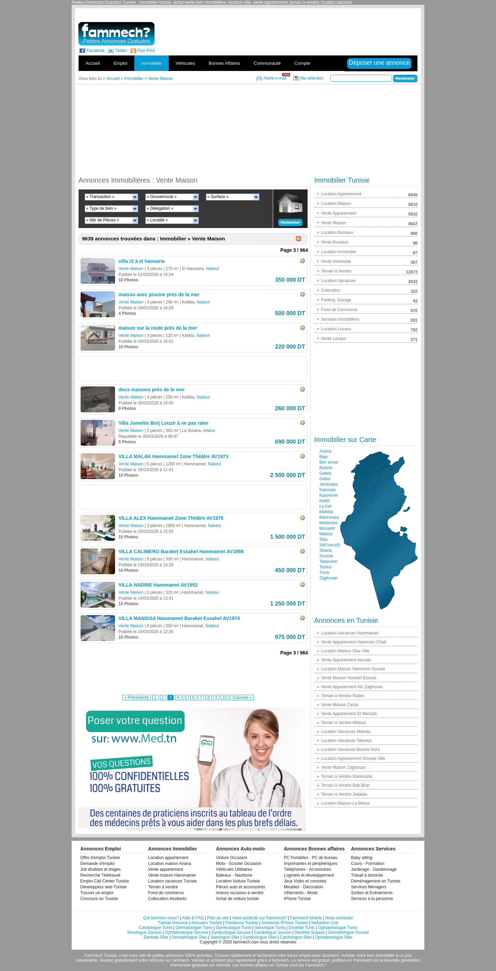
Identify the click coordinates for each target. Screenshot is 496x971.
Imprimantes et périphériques (310, 863)
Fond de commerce (166, 892)
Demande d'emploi (97, 863)
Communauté (267, 63)
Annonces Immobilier (172, 848)
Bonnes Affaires (224, 63)
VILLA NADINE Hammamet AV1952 (158, 585)
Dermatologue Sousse (348, 932)
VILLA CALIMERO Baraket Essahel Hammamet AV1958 (181, 551)
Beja (323, 456)
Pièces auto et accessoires (240, 887)
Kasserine (328, 495)
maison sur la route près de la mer (157, 328)
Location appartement (168, 857)
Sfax (323, 539)
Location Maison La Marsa (345, 803)
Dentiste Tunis (302, 927)
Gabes (325, 473)
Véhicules (185, 63)
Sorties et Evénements (372, 892)
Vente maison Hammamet (172, 875)
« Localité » (157, 220)
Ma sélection (311, 78)
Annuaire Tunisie (206, 922)
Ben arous (328, 462)
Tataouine (328, 561)
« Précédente (136, 697)
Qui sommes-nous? (161, 918)
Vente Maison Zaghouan (343, 767)
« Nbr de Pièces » (102, 220)
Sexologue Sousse (144, 932)
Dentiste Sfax (156, 937)
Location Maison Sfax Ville (345, 651)
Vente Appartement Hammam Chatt (353, 642)
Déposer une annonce (379, 62)
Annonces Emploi (100, 848)
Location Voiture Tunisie (238, 881)
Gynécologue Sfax (260, 937)
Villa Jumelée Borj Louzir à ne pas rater (163, 423)
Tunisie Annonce (173, 922)
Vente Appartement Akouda (346, 660)
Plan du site (218, 918)
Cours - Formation (367, 863)
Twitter (121, 50)
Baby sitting (361, 857)
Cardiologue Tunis (155, 927)
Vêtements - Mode (301, 892)
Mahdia (326, 511)
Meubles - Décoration (303, 887)
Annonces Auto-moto (240, 848)
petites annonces (168, 955)
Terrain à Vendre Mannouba (346, 776)
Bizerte (325, 467)
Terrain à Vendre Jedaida (344, 794)
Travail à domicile (367, 875)
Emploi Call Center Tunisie (104, 881)
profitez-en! (342, 960)
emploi (305, 955)
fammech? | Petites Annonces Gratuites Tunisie (116, 33)
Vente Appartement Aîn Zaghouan (352, 686)
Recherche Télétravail (100, 875)
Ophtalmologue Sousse (186, 932)
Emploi (120, 63)
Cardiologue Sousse (272, 932)
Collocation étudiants (167, 898)
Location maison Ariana (169, 863)
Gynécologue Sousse (230, 932)
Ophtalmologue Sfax (333, 937)
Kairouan (327, 489)
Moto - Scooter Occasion (238, 863)
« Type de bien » (101, 208)
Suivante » (242, 697)
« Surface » (217, 196)
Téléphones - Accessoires (307, 869)
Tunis (324, 572)
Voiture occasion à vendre (240, 892)
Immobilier (151, 63)
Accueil (92, 63)
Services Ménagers (368, 887)
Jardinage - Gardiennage (374, 869)
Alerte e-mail (274, 78)
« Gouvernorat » (162, 196)
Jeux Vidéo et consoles (305, 881)
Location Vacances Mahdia (345, 731)
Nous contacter (339, 918)
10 (225, 697)
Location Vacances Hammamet (349, 633)
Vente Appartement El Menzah (349, 713)
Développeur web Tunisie (103, 887)
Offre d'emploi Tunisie (100, 857)
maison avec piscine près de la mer (158, 294)
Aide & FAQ (193, 918)
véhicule (156, 960)
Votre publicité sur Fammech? (259, 918)
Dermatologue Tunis (194, 927)
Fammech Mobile (306, 918)
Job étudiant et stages (100, 869)
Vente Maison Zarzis (340, 704)
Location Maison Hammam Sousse (353, 669)
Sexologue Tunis (270, 927)
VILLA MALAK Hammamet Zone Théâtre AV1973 (173, 456)
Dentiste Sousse (309, 932)
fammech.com (246, 942)
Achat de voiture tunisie (237, 898)
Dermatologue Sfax (189, 937)
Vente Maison (131, 268)
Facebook (95, 50)
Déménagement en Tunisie (375, 881)
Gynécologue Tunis (233, 927)
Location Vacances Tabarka (346, 740)
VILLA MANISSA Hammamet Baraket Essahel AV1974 (179, 618)
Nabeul (212, 268)
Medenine (328, 522)
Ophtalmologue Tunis (337, 927)
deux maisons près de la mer (151, 389)
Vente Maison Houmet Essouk (348, 677)
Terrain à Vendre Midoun (343, 722)
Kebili (324, 500)
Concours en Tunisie (99, 898)
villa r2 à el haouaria (141, 261)
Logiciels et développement (309, 875)
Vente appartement (165, 869)
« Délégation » (160, 208)
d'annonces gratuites (189, 965)
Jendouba (328, 484)
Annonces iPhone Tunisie (284, 922)
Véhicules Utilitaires (234, 869)
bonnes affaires (254, 965)
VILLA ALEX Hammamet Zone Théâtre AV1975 (171, 518)
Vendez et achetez (209, 960)
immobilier (385, 955)
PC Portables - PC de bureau (310, 857)
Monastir (327, 528)
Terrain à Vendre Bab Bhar (345, 785)
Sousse (326, 556)
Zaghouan (328, 578)
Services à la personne (372, 898)
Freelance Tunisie (241, 922)
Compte (302, 63)
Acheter (348, 955)
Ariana (209, 430)
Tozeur (325, 567)
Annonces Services (373, 848)
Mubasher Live (324, 922)
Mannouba (329, 517)
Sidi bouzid (329, 545)
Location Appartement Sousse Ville (353, 758)
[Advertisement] (299, 13)
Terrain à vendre (163, 887)
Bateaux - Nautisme (234, 875)
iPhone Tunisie (297, 898)
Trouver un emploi (96, 892)
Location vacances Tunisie (172, 881)
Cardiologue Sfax (295, 937)
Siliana (325, 550)
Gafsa (324, 478)
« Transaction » (100, 196)
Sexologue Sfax (224, 937)
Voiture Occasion (231, 857)
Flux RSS (146, 50)
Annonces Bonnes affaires (314, 848)
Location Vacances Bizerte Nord (350, 749)
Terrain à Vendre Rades (342, 695)
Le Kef (325, 506)
